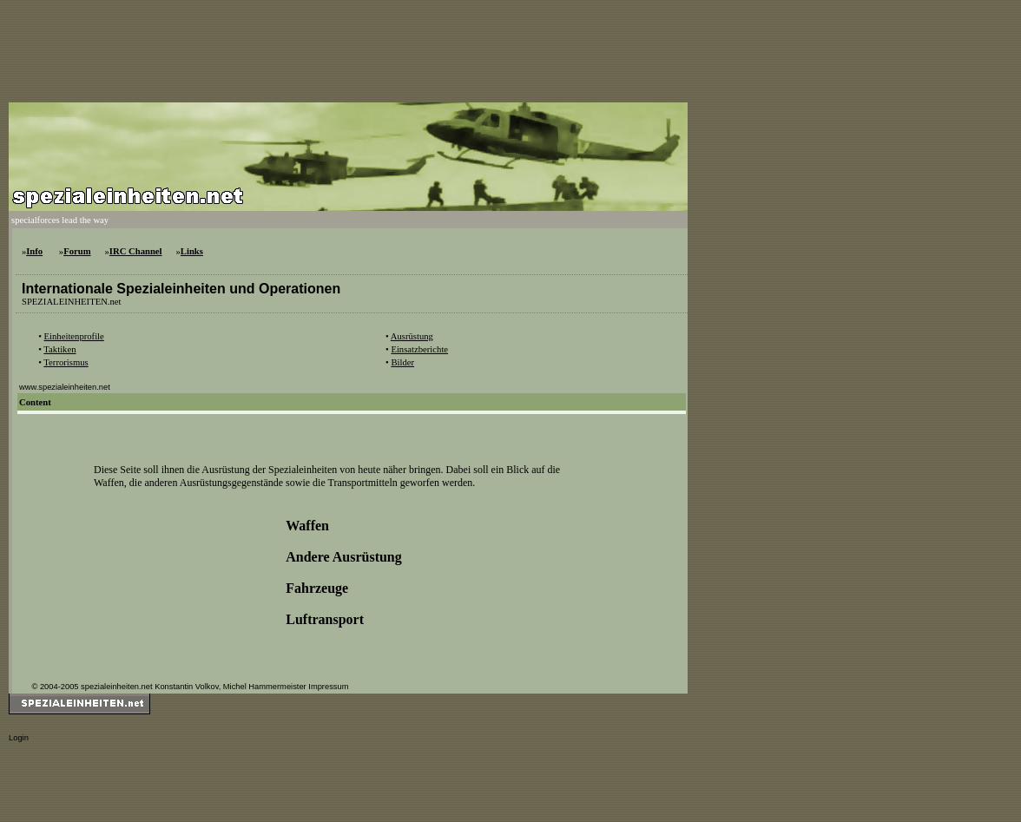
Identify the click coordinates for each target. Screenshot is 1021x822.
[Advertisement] (325, 48)
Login (19, 737)
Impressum (328, 686)
